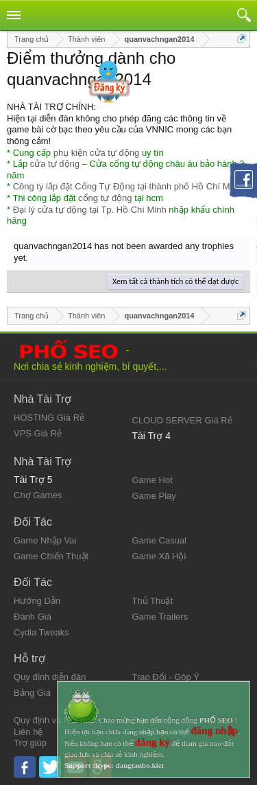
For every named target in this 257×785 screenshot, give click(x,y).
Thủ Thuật (152, 601)
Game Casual (159, 540)
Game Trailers (160, 616)
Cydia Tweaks (41, 632)
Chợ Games (38, 495)
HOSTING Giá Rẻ (49, 417)
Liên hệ (28, 732)
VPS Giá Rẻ (38, 433)
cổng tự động (105, 198)
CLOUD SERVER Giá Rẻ (182, 420)
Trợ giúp (30, 743)
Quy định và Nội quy (54, 720)
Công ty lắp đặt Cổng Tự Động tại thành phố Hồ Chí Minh (127, 186)
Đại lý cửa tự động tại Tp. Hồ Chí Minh (90, 209)
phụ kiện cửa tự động (96, 153)
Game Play (154, 496)
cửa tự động (54, 164)
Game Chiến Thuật (51, 556)
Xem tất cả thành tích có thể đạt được (175, 281)
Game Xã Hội (159, 556)
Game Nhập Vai (45, 540)
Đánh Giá (32, 616)
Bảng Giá (32, 693)
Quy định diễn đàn (50, 677)
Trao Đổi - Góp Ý (166, 677)
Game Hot (152, 480)
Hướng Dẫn (37, 601)
